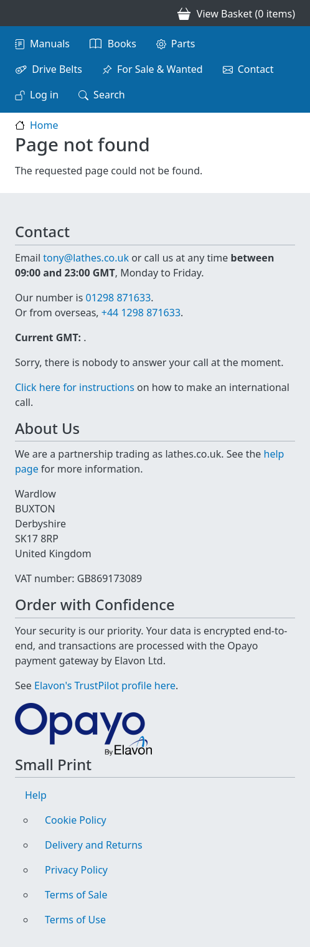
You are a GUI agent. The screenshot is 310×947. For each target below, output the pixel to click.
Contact (256, 69)
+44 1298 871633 (141, 312)
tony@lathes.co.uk (86, 258)
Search (109, 94)
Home (44, 125)
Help (36, 795)
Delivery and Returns (94, 845)
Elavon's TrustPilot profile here (105, 685)
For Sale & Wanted (160, 69)
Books (122, 43)
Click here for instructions (74, 387)
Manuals (50, 43)
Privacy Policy (76, 870)
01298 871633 (118, 297)
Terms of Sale (76, 895)
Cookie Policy (75, 820)
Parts (183, 43)
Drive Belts (57, 69)
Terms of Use (75, 919)
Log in (44, 94)
